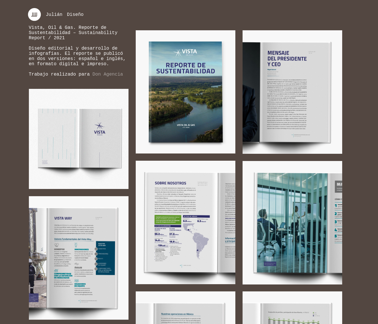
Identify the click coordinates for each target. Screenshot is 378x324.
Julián (54, 14)
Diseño (75, 14)
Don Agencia (107, 74)
